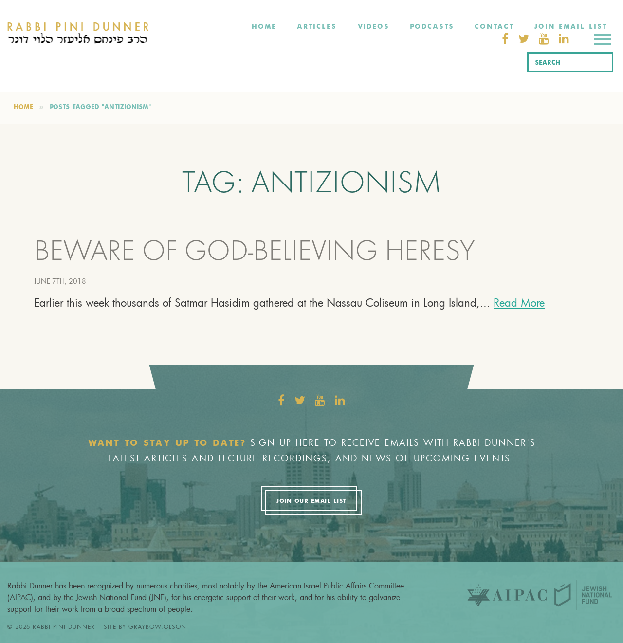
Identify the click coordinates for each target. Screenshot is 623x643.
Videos (373, 26)
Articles (317, 26)
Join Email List (570, 26)
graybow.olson (157, 626)
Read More (519, 302)
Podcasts (432, 26)
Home (264, 26)
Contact (494, 26)
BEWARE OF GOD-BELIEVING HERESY (254, 253)
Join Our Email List (311, 501)
